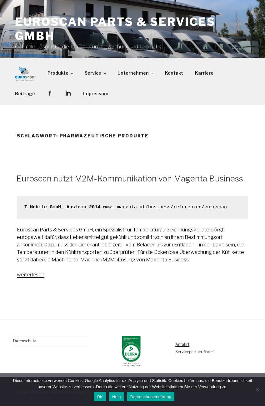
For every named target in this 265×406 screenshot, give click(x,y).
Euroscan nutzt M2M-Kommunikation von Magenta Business (129, 178)
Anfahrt (182, 344)
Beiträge (25, 93)
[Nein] (257, 389)
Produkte (61, 73)
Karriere (204, 73)
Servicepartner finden (195, 351)
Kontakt (174, 73)
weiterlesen (30, 275)
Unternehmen (136, 73)
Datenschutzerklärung (150, 396)
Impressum (95, 93)
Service (96, 73)
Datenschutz (24, 341)
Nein (116, 396)
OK (100, 396)
